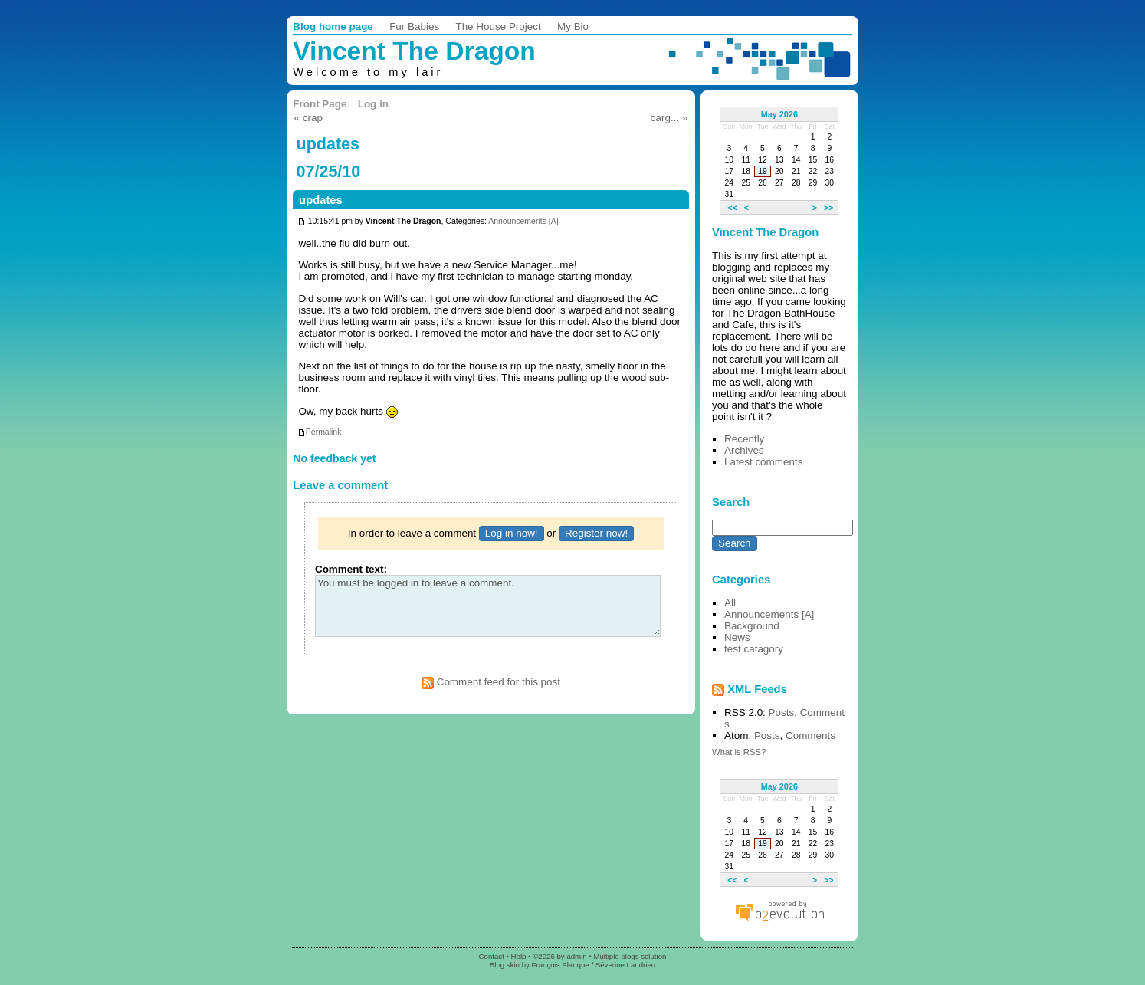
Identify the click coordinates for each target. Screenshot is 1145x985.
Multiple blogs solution (629, 956)
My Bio (573, 26)
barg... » (668, 117)
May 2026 (779, 114)
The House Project (497, 26)
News (737, 637)
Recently (744, 439)
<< (732, 207)
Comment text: (351, 569)
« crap (308, 117)
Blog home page (333, 26)
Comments (810, 735)
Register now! (596, 533)
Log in (373, 104)
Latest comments (763, 462)
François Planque (560, 964)
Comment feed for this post (491, 682)
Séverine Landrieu (625, 964)
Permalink (319, 432)
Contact (491, 956)
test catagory (753, 649)
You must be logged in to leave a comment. (488, 606)
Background (751, 626)
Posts (782, 712)
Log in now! (511, 533)
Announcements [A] (523, 222)
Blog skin (505, 964)
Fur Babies (414, 26)
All (730, 603)
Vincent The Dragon (414, 51)
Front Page (319, 104)
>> (829, 207)
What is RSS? (739, 752)
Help (519, 956)
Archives (744, 450)
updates (321, 200)
